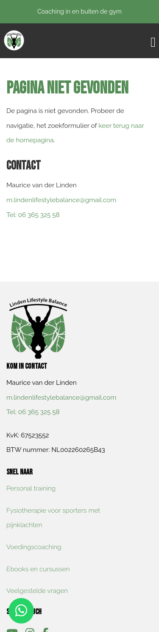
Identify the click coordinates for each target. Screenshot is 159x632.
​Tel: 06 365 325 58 (33, 215)
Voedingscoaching (33, 547)
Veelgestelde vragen (37, 591)
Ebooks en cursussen (38, 569)
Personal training (31, 488)
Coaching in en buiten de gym (79, 11)
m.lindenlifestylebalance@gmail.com (61, 200)
